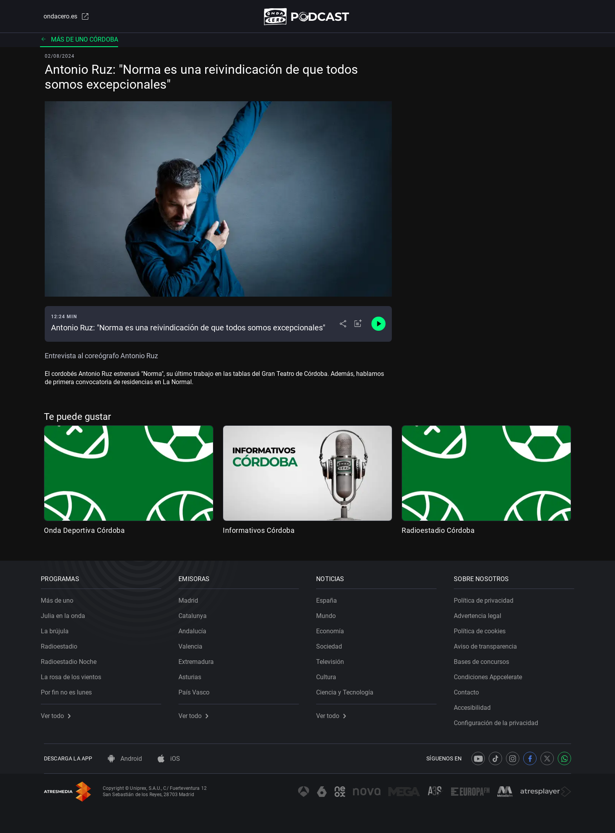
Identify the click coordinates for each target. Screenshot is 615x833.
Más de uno (60, 598)
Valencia (194, 643)
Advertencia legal (480, 613)
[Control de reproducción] (378, 326)
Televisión (333, 659)
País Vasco (197, 689)
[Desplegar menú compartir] (343, 326)
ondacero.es (63, 17)
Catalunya (196, 613)
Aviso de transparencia (488, 643)
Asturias (193, 674)
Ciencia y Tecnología (348, 689)
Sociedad (332, 643)
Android (125, 758)
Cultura (329, 674)
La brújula (58, 628)
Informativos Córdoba (259, 532)
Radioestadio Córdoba (438, 532)
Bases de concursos (484, 659)
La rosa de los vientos (74, 674)
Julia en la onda (66, 613)
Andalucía (195, 628)
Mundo (329, 613)
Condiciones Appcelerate (491, 674)
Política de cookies (483, 628)
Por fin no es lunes (69, 689)
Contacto (469, 689)
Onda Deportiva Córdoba (84, 532)
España (329, 598)
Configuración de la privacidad (499, 720)
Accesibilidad (475, 705)
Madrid (191, 598)
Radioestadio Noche (72, 659)
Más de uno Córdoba (79, 41)
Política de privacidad (487, 598)
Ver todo (59, 713)
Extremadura (199, 659)
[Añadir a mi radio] (358, 326)
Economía (333, 628)
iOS (169, 758)
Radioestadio (62, 643)
